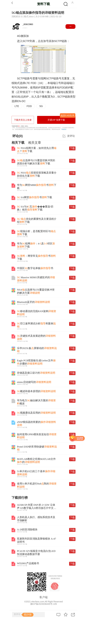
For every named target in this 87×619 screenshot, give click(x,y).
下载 (72, 148)
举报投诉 (64, 129)
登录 (19, 126)
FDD (29, 106)
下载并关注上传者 (23, 120)
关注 (70, 26)
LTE (17, 106)
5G (41, 106)
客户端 (43, 597)
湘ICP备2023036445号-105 (43, 604)
